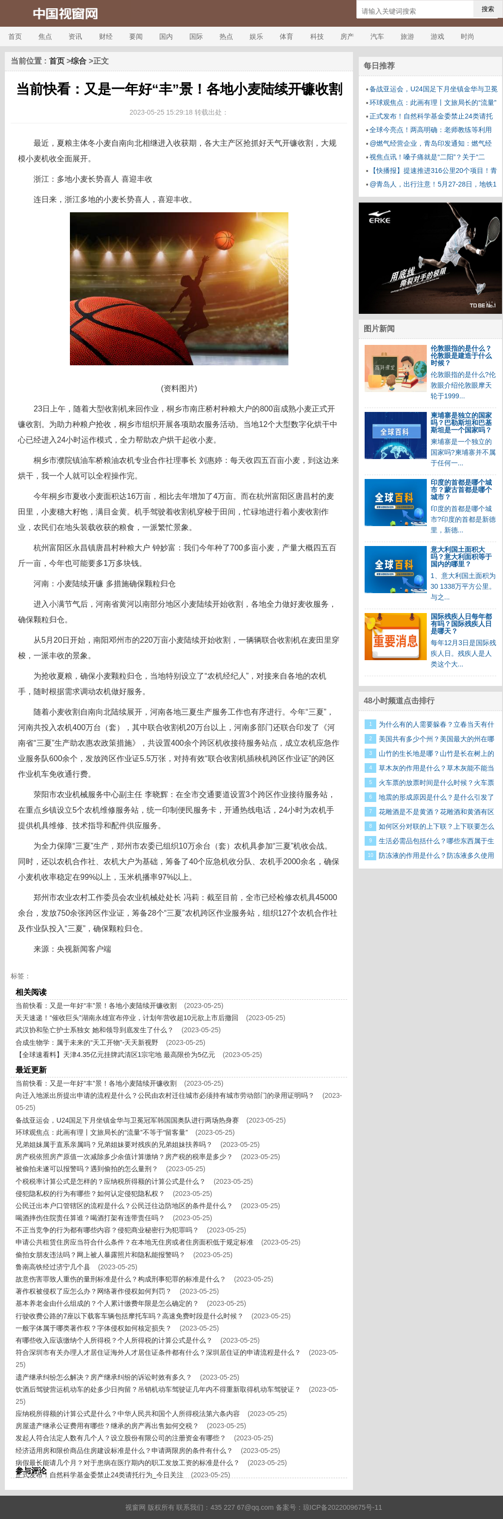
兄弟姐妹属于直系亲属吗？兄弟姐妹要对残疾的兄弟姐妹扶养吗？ (114, 1144)
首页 (15, 36)
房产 (347, 36)
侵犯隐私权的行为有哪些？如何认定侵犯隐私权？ (90, 1193)
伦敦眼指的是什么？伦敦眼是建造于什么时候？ (461, 355)
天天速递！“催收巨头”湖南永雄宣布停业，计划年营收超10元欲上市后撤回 (127, 1018)
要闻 (136, 36)
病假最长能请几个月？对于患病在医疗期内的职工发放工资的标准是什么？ (128, 1463)
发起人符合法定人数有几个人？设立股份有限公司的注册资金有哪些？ (121, 1438)
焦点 (45, 36)
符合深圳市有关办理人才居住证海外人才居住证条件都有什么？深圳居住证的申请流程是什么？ (158, 1352)
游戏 (437, 36)
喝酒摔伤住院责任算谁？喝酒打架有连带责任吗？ (90, 1218)
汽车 (377, 36)
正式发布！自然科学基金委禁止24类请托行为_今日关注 (99, 1475)
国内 (166, 36)
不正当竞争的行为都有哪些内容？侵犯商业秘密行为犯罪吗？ (107, 1230)
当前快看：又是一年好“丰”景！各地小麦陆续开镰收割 (96, 1005)
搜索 (488, 9)
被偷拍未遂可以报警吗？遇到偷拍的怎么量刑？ (87, 1169)
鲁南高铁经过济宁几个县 (53, 1267)
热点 (226, 36)
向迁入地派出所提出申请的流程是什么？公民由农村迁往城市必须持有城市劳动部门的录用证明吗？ (165, 1095)
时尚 (467, 36)
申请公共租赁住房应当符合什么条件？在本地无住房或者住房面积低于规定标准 (134, 1242)
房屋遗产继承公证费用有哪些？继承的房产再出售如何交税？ (107, 1426)
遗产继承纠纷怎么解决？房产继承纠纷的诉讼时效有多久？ (104, 1377)
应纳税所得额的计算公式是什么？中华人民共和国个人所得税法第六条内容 (128, 1413)
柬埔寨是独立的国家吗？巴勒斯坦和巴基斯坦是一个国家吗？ (461, 422)
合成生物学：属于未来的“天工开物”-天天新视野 (87, 1042)
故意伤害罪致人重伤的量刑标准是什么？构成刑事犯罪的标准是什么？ (121, 1279)
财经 (106, 36)
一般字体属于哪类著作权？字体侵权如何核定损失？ (94, 1328)
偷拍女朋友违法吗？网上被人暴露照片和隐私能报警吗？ (100, 1255)
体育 (286, 36)
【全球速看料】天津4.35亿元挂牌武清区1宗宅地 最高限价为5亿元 (115, 1054)
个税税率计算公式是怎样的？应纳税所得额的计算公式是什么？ (111, 1181)
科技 (317, 36)
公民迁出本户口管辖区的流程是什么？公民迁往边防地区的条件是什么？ (124, 1206)
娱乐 (256, 36)
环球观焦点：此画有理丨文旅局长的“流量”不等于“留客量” (102, 1132)
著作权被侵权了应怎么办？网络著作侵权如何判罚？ (94, 1291)
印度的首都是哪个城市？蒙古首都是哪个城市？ (461, 489)
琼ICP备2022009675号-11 (342, 1507)
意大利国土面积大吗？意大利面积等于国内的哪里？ (461, 557)
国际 (196, 36)
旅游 (407, 36)
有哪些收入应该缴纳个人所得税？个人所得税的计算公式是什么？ (114, 1340)
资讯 (75, 36)
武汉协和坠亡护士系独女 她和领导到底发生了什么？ (95, 1030)
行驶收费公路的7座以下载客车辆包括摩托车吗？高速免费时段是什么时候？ (130, 1316)
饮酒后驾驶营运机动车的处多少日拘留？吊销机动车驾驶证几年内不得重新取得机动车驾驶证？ (158, 1389)
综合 (78, 61)
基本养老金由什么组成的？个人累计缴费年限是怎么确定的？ (107, 1303)
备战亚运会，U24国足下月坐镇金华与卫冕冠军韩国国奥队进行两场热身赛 (127, 1120)
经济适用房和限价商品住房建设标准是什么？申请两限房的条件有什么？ (124, 1450)
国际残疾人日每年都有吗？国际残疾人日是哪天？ (461, 624)
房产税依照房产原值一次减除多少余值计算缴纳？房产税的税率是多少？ (124, 1157)
